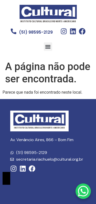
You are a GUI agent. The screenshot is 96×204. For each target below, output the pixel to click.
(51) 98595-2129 (36, 32)
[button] (48, 46)
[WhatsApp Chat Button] (83, 191)
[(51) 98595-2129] (13, 31)
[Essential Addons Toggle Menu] (6, 178)
